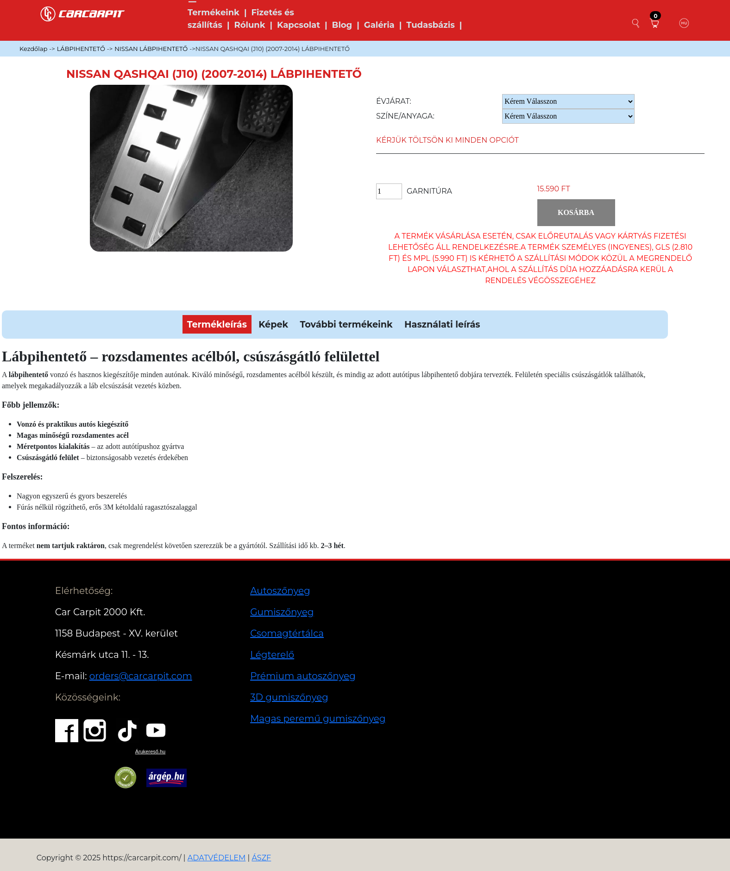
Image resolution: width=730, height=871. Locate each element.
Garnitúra (429, 191)
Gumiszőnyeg (282, 612)
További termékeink (346, 324)
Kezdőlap (33, 48)
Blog (342, 25)
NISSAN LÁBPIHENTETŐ (151, 48)
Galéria (379, 25)
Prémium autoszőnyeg (303, 676)
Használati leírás (442, 324)
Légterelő (272, 654)
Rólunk (249, 25)
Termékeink (213, 12)
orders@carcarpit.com (140, 676)
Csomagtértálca (287, 633)
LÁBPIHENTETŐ (81, 48)
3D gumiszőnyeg (289, 697)
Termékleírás (217, 324)
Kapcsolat (298, 25)
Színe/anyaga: (405, 116)
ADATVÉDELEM (217, 857)
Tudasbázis (430, 25)
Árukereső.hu (150, 751)
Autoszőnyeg (280, 590)
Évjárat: (393, 101)
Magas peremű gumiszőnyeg (317, 718)
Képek (273, 324)
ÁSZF (261, 857)
